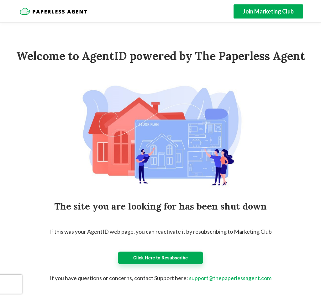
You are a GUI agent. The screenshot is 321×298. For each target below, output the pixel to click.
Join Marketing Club (268, 11)
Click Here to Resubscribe (160, 258)
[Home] (53, 11)
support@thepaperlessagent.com (230, 277)
